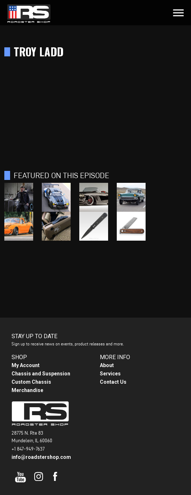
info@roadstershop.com (41, 457)
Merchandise (27, 390)
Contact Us (113, 382)
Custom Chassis (31, 382)
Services (110, 373)
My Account (26, 365)
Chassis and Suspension (41, 373)
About (107, 365)
